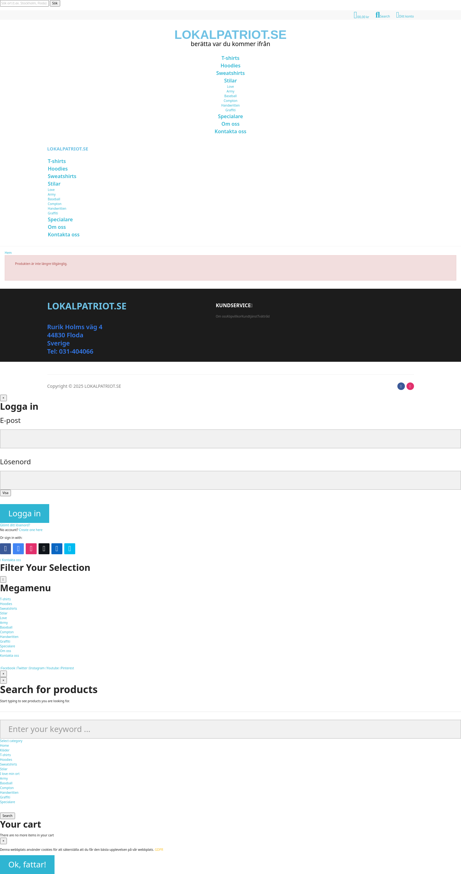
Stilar (4, 769)
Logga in (24, 513)
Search (8, 815)
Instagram (36, 668)
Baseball (230, 96)
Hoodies (6, 759)
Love (230, 86)
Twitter (21, 668)
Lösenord (15, 461)
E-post (10, 420)
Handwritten (230, 105)
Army (230, 91)
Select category (11, 741)
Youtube (52, 668)
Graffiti (230, 110)
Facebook (7, 668)
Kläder (4, 750)
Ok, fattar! (27, 864)
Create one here (30, 530)
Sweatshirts (8, 764)
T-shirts (5, 755)
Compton (231, 100)
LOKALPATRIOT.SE (230, 34)
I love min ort (9, 773)
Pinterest (67, 668)
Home (4, 745)
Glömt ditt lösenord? (15, 525)
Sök (55, 3)
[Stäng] (3, 398)
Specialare (7, 802)
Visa (5, 493)
